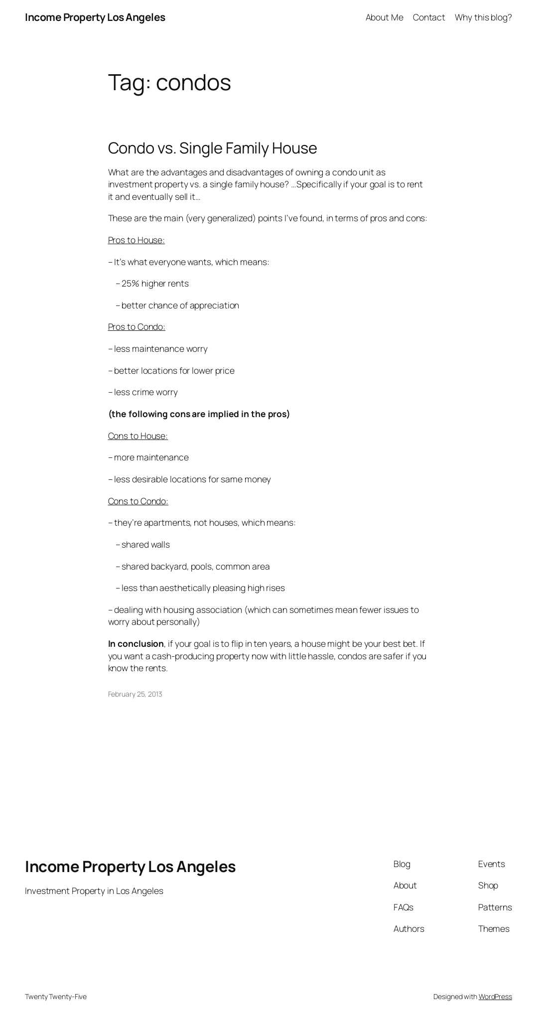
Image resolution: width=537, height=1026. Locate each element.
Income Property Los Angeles (95, 17)
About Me (384, 17)
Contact (429, 17)
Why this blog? (483, 17)
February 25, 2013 (135, 694)
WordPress (495, 996)
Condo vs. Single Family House (212, 147)
